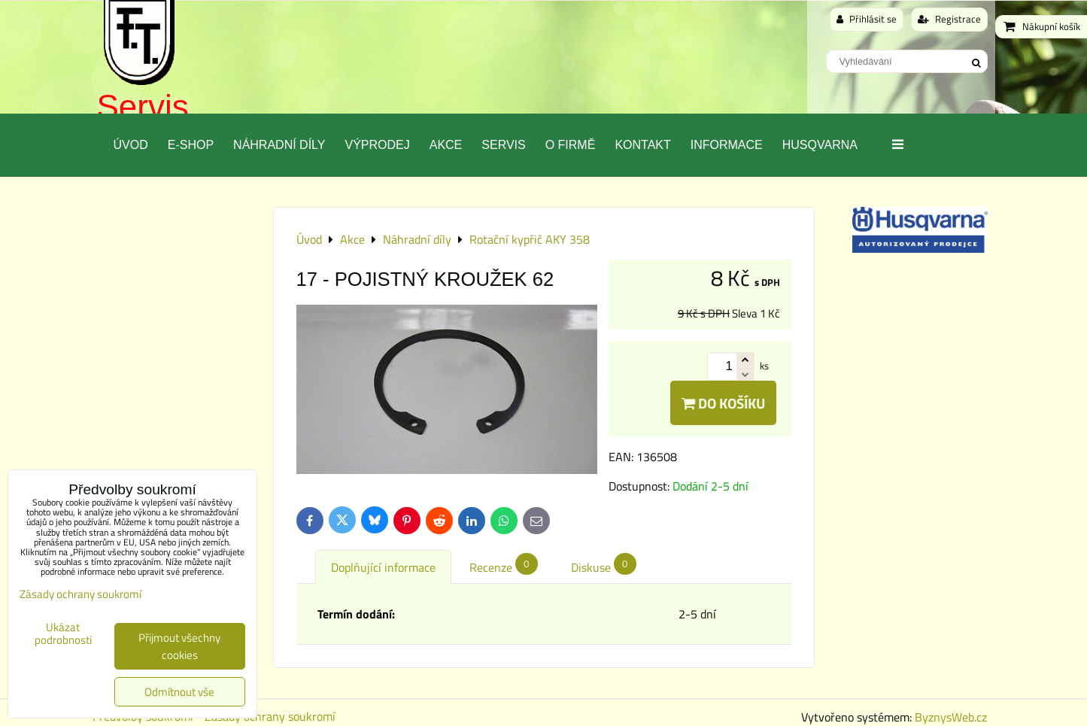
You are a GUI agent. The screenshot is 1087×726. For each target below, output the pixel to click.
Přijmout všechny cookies (179, 646)
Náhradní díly (279, 144)
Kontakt (642, 144)
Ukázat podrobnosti (63, 633)
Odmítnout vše (179, 691)
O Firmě (570, 144)
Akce (446, 144)
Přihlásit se (867, 18)
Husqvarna (820, 144)
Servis (143, 106)
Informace (727, 144)
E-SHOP (191, 144)
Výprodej (377, 144)
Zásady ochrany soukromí (270, 716)
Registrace (949, 18)
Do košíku (723, 403)
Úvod (131, 144)
